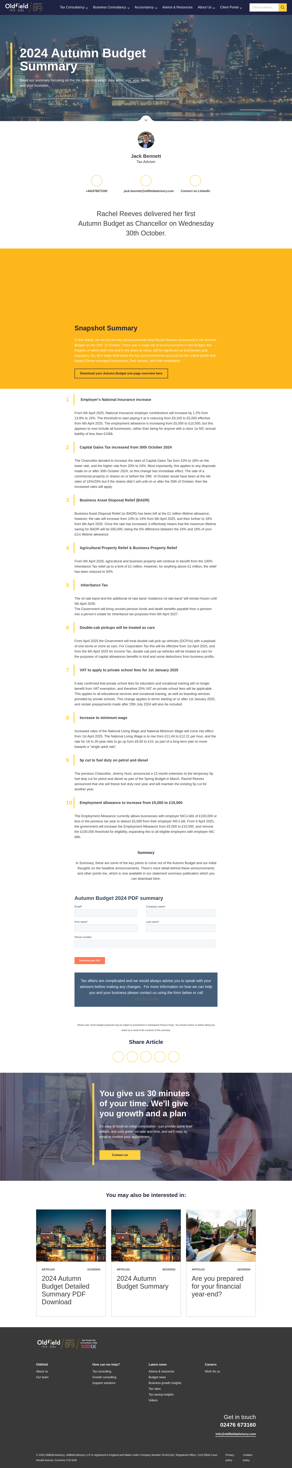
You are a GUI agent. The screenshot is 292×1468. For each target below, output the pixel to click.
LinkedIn (118, 1056)
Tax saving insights (161, 1394)
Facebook (146, 1056)
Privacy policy (230, 1457)
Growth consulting (104, 1377)
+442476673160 (96, 191)
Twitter (132, 1056)
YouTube (61, 1427)
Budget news (157, 1377)
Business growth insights (165, 1383)
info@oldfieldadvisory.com (235, 1434)
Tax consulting (101, 1371)
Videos (153, 1400)
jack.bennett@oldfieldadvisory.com (146, 191)
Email (159, 1056)
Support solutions (103, 1383)
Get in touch (235, 1421)
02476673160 (145, 999)
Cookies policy (248, 1457)
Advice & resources (161, 1371)
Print (173, 1056)
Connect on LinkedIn (195, 191)
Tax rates (155, 1388)
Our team (42, 1377)
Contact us (120, 1155)
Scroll (146, 118)
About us (42, 1371)
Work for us (212, 1371)
